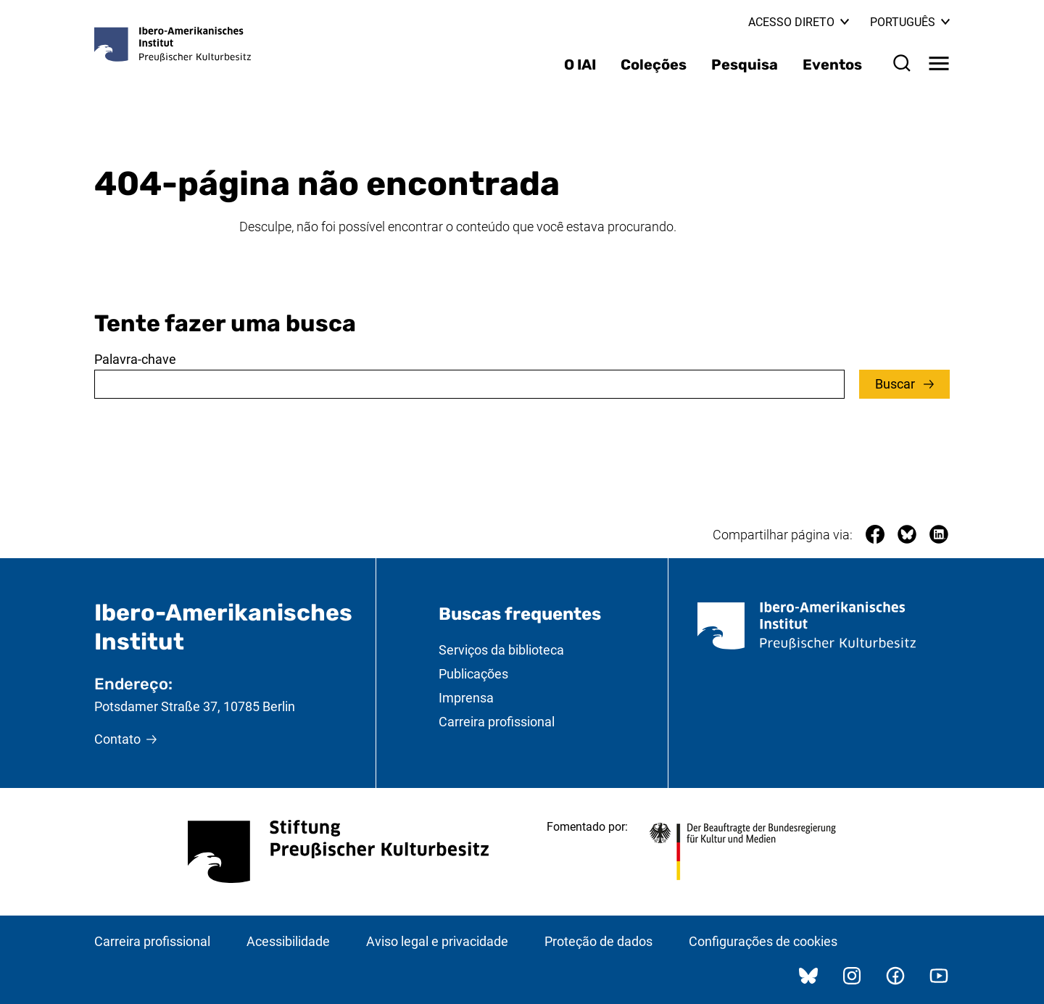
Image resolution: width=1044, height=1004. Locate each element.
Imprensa (466, 697)
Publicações (473, 673)
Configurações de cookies (763, 941)
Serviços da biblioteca (501, 649)
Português (910, 22)
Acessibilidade (288, 941)
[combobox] (469, 384)
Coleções (654, 64)
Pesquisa (744, 64)
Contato (117, 739)
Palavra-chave (135, 359)
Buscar (896, 383)
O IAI (580, 64)
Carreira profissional (497, 721)
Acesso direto (798, 22)
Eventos (832, 64)
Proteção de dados (598, 941)
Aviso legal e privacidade (437, 941)
